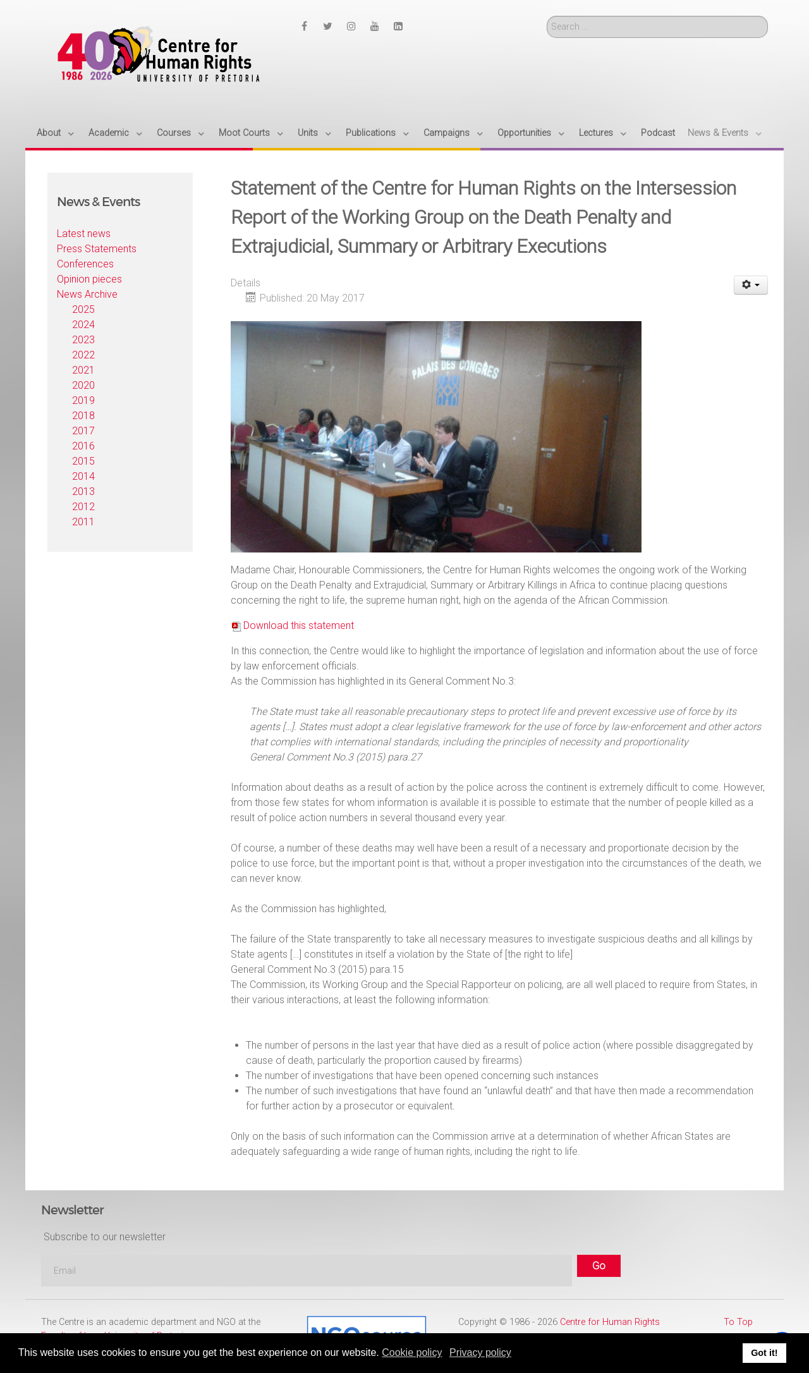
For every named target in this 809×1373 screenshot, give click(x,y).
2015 (83, 461)
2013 (83, 491)
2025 (83, 309)
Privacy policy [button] (480, 1352)
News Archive (87, 294)
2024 (83, 325)
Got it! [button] (764, 1353)
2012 (83, 507)
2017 (83, 431)
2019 (83, 400)
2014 (83, 476)
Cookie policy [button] (412, 1352)
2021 (83, 370)
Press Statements (97, 249)
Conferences (85, 264)
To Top (738, 1322)
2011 (83, 522)
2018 (83, 416)
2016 (83, 446)
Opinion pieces (89, 279)
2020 (83, 385)
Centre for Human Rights (610, 1322)
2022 (83, 355)
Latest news (84, 234)
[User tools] (751, 285)
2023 (83, 340)
